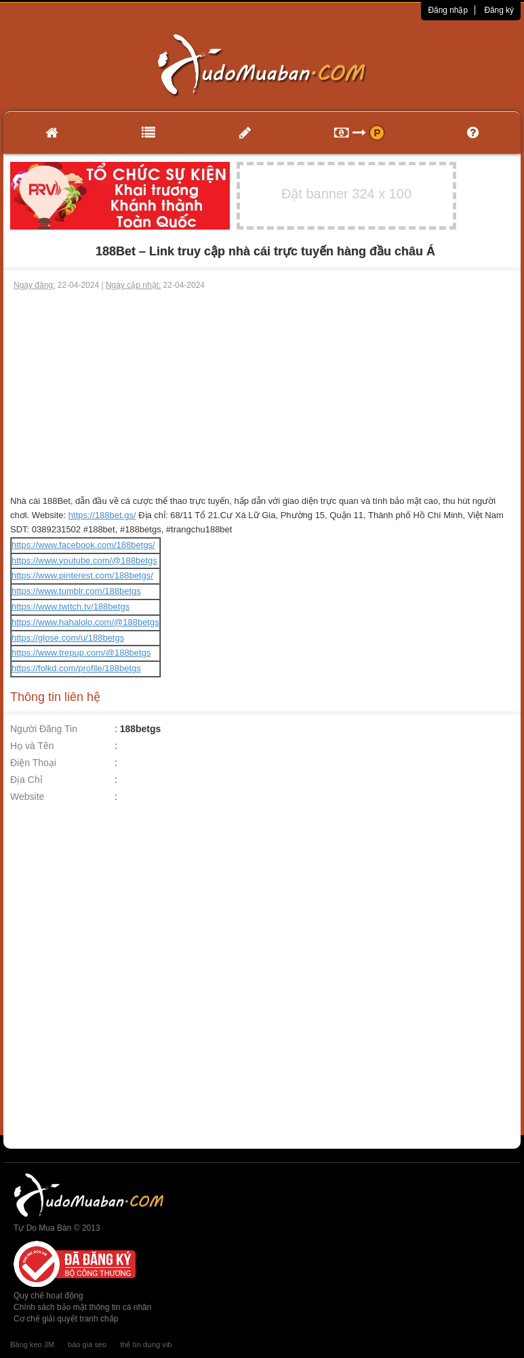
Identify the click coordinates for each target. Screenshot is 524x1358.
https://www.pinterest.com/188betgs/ (82, 575)
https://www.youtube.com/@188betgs (84, 560)
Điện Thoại (33, 762)
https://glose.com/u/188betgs (68, 638)
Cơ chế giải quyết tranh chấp (66, 1318)
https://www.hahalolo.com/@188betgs (85, 622)
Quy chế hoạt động (48, 1295)
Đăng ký (499, 10)
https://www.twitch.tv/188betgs (70, 606)
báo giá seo (87, 1344)
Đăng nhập (448, 10)
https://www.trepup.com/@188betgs (81, 653)
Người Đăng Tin (43, 728)
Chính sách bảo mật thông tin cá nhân (82, 1307)
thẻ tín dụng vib (146, 1344)
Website (27, 796)
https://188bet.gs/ (102, 515)
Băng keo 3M (32, 1344)
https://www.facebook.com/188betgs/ (83, 545)
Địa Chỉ (26, 779)
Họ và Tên (32, 745)
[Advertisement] (262, 393)
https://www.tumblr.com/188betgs (76, 591)
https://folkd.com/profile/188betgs (76, 668)
